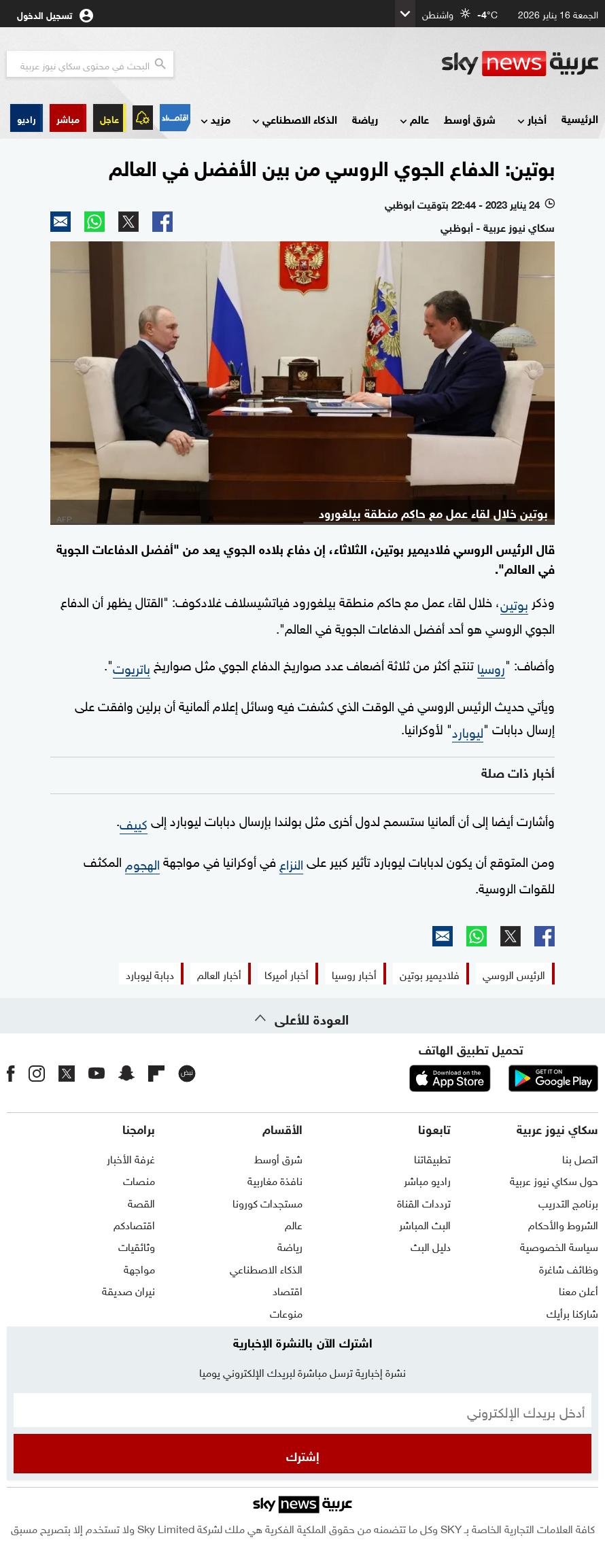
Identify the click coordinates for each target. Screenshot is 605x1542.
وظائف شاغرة (568, 1268)
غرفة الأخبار (131, 1157)
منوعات (286, 1312)
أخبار (531, 120)
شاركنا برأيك (572, 1312)
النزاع (291, 863)
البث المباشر (425, 1223)
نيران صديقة (128, 1289)
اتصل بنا (580, 1157)
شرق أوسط (470, 118)
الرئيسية (579, 117)
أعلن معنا (578, 1289)
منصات (139, 1179)
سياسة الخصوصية (559, 1245)
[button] (68, 118)
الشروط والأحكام (563, 1223)
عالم (413, 120)
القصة (141, 1202)
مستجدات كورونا (267, 1202)
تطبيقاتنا (432, 1157)
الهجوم (142, 863)
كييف (134, 823)
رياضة (365, 118)
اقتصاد (287, 1289)
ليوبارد (467, 731)
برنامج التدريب (568, 1202)
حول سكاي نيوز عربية (554, 1179)
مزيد (214, 120)
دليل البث (431, 1245)
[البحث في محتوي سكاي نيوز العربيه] (90, 64)
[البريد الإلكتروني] (302, 1410)
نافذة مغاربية (274, 1179)
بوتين (514, 603)
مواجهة (139, 1268)
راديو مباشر (427, 1179)
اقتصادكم (134, 1223)
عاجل (109, 117)
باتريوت (131, 667)
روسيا (491, 667)
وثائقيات (136, 1245)
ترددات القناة (424, 1202)
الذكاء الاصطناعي (293, 120)
